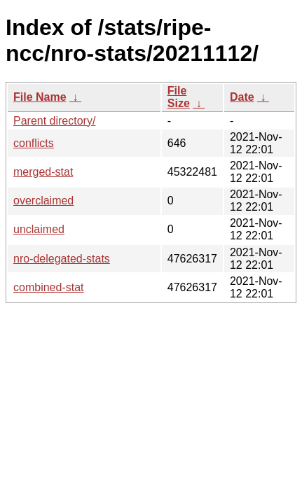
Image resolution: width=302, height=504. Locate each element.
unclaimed (38, 229)
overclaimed (43, 200)
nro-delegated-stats (61, 259)
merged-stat (43, 172)
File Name (40, 97)
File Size (178, 97)
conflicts (33, 143)
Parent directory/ (54, 121)
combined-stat (48, 287)
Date (242, 97)
